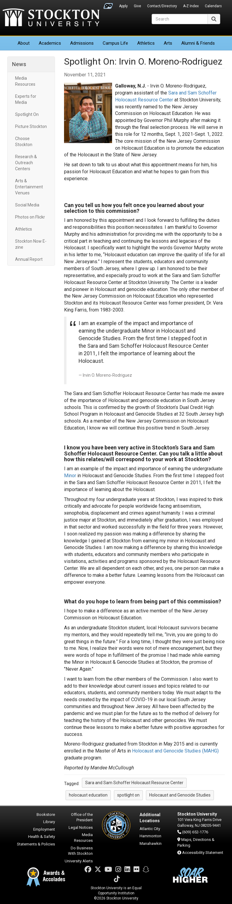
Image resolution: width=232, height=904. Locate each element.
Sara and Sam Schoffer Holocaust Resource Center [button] (134, 782)
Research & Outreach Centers (26, 162)
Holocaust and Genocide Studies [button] (180, 795)
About (24, 43)
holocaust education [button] (88, 795)
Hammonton (150, 836)
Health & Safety (41, 836)
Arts (168, 43)
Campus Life (115, 43)
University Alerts (79, 861)
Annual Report (29, 259)
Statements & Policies (36, 844)
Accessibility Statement (202, 852)
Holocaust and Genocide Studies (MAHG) (175, 751)
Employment (44, 829)
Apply (123, 6)
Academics (50, 43)
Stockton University (51, 18)
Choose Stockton (23, 141)
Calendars (213, 6)
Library (49, 821)
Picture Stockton (31, 126)
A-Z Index (191, 6)
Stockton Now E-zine (31, 244)
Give (137, 6)
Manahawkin (151, 843)
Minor (70, 475)
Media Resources (25, 81)
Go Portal (108, 4)
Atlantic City (150, 828)
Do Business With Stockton (80, 851)
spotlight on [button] (128, 795)
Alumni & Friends (198, 43)
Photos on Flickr (30, 217)
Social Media (27, 205)
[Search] (180, 19)
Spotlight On (27, 114)
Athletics (146, 43)
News (19, 64)
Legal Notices (81, 827)
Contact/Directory (162, 6)
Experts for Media (25, 99)
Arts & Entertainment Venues (29, 186)
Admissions (82, 43)
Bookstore (46, 814)
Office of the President (82, 817)
